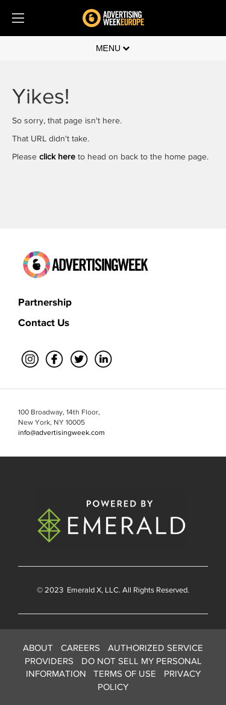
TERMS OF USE (124, 673)
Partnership (45, 301)
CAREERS (80, 647)
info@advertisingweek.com (61, 432)
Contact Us (43, 322)
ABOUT (38, 647)
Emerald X (83, 589)
